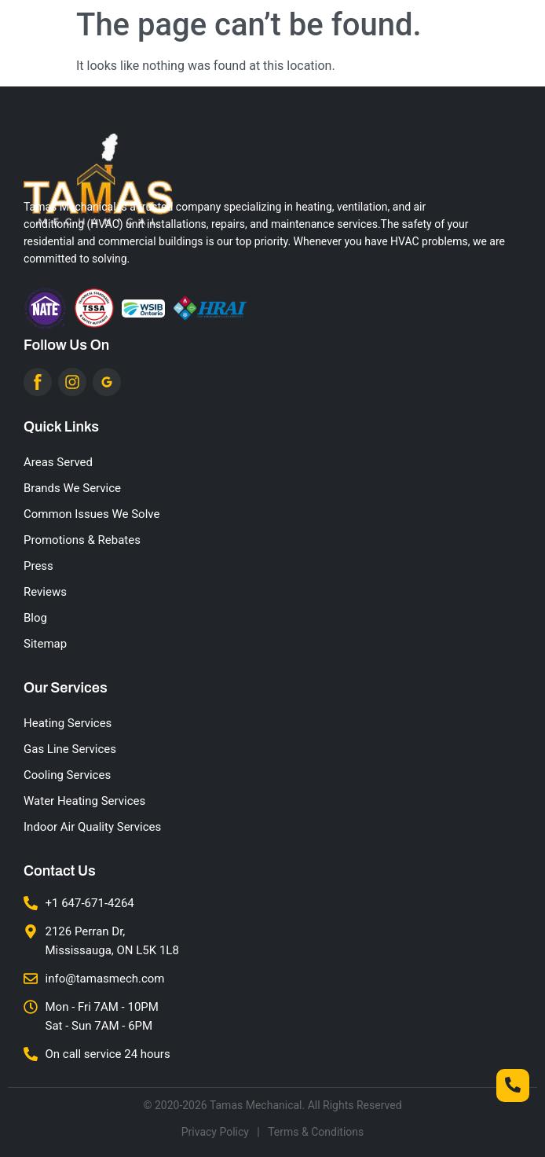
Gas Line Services (70, 749)
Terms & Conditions (316, 1132)
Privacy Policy (215, 1132)
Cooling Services (67, 775)
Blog (35, 618)
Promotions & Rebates (82, 540)
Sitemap (45, 644)
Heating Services (68, 723)
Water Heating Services (84, 801)
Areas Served (58, 462)
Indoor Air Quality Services (92, 827)
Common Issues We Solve (91, 514)
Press (38, 566)
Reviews (45, 592)
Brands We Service (72, 488)
